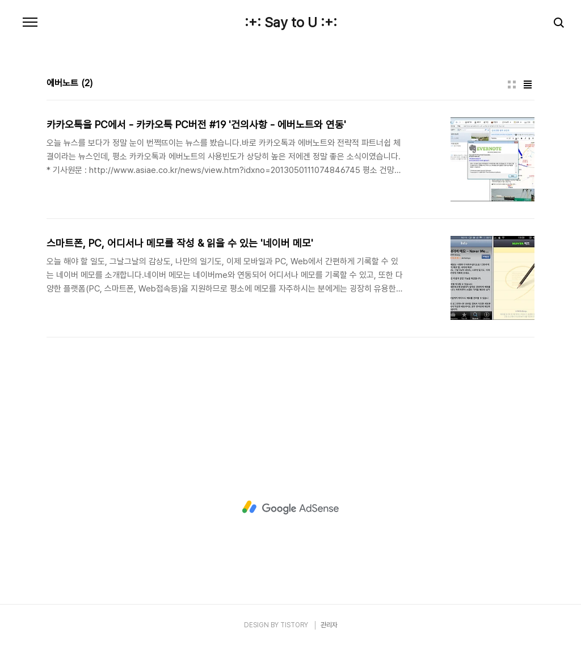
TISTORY (294, 625)
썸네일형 (512, 84)
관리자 (329, 625)
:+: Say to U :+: (291, 22)
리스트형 (527, 84)
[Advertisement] (290, 507)
